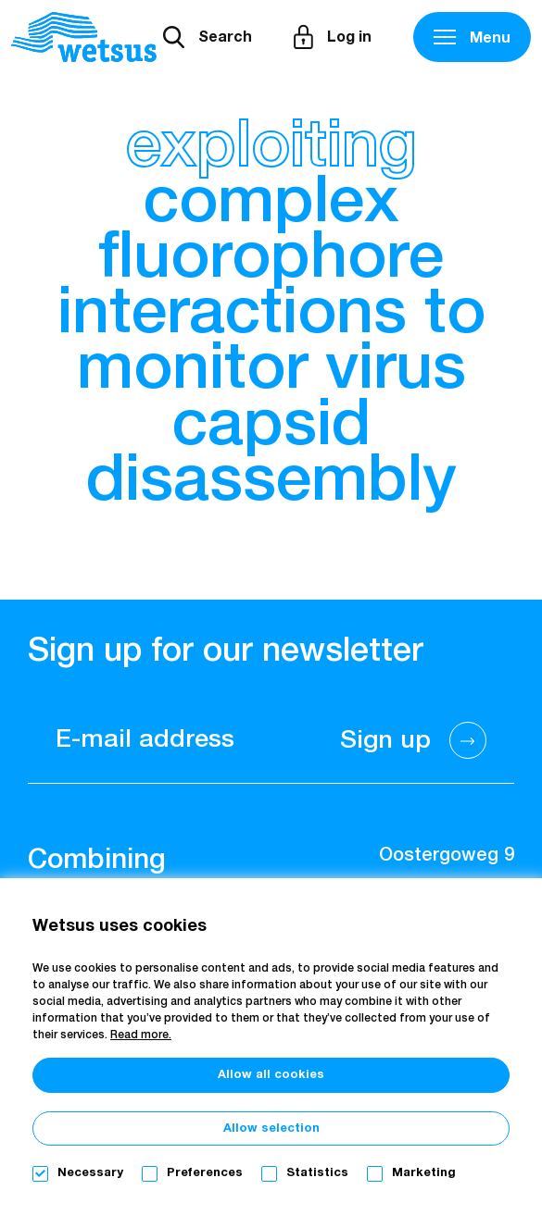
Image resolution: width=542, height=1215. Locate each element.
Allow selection (271, 1128)
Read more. (140, 1035)
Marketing (424, 1173)
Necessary (90, 1173)
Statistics (317, 1173)
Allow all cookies (271, 1075)
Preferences (205, 1173)
